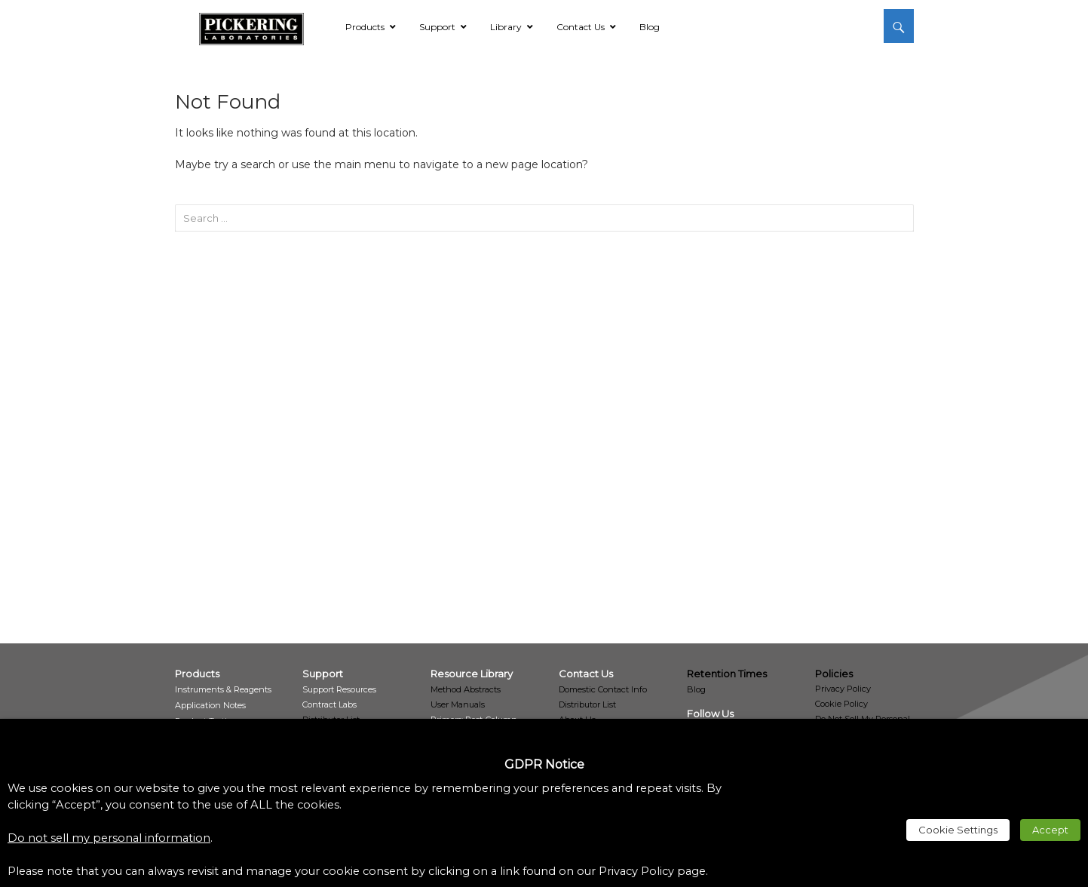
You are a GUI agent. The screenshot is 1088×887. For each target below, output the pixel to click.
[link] (251, 26)
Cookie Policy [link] (841, 703)
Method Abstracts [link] (466, 689)
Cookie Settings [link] (958, 830)
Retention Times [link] (727, 674)
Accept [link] (1050, 830)
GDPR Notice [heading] (544, 764)
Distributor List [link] (587, 704)
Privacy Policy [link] (843, 688)
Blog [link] (696, 689)
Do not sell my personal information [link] (109, 838)
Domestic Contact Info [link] (603, 689)
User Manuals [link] (458, 704)
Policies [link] (834, 674)
